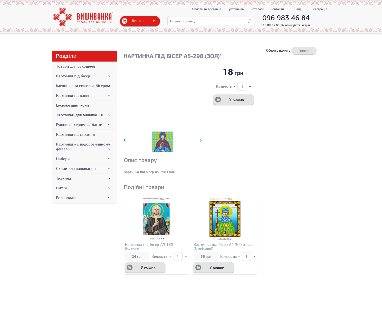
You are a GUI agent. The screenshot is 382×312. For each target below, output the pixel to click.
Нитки (84, 188)
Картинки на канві (84, 95)
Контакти (277, 9)
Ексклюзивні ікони (72, 105)
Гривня (304, 50)
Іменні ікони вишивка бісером (83, 85)
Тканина (84, 178)
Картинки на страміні (75, 134)
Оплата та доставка (206, 9)
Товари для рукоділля (75, 66)
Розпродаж (84, 197)
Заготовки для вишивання (84, 115)
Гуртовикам (236, 9)
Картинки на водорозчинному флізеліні (84, 147)
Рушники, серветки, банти (84, 124)
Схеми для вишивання (84, 168)
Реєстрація (319, 9)
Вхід (298, 9)
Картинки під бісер (84, 76)
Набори (84, 158)
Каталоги (257, 9)
